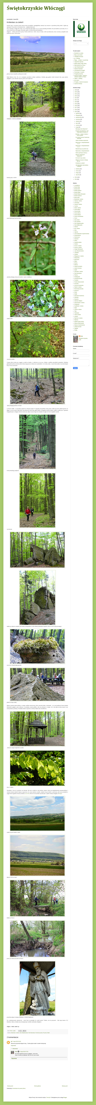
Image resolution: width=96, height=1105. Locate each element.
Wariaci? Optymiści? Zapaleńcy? (80, 155)
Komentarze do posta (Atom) (18, 1088)
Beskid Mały (77, 187)
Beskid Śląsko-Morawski (79, 194)
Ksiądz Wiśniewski (78, 249)
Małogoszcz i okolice (79, 256)
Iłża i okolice (77, 228)
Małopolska (77, 257)
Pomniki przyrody (38, 1032)
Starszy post (65, 1086)
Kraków (76, 244)
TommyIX (48, 1097)
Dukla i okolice (77, 207)
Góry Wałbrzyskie (78, 225)
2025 (76, 91)
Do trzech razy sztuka (80, 158)
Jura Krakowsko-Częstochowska (81, 233)
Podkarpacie (77, 276)
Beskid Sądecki (77, 190)
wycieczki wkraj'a (78, 83)
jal (11, 1041)
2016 (76, 109)
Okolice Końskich (78, 266)
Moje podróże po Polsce (79, 65)
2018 (76, 105)
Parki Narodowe (31, 1032)
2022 (76, 97)
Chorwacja (76, 202)
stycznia (78, 174)
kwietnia (78, 168)
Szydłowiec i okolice (78, 306)
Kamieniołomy (77, 235)
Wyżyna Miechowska (79, 323)
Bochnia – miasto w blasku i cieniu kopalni (82, 135)
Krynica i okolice (78, 247)
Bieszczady (77, 197)
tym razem (76, 80)
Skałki (48, 1032)
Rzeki (75, 292)
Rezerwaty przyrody (78, 288)
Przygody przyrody (78, 73)
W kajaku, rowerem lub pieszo (81, 82)
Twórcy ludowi (77, 314)
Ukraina (76, 316)
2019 (76, 103)
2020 (76, 101)
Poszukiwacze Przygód (79, 70)
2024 (76, 93)
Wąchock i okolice (78, 318)
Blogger (65, 1097)
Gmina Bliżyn (77, 209)
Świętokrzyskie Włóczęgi (36, 8)
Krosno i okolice (78, 245)
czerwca (78, 125)
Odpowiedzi (15, 1048)
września (78, 119)
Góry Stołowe (77, 221)
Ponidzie (76, 280)
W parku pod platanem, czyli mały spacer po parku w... (82, 131)
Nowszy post (10, 1086)
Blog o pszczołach (78, 55)
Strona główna (37, 1086)
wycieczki (27, 793)
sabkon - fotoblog (78, 78)
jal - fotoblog (77, 58)
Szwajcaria (76, 304)
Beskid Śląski (77, 192)
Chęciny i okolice (78, 200)
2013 (76, 179)
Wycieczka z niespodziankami (82, 150)
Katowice (76, 238)
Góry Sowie (77, 219)
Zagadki (76, 328)
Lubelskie (76, 252)
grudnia (78, 113)
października (79, 117)
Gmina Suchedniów (78, 216)
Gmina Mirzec (77, 213)
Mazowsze (76, 259)
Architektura (77, 185)
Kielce (75, 240)
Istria (75, 230)
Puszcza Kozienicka (78, 285)
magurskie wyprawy (78, 61)
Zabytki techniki (77, 326)
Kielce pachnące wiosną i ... (82, 152)
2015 (76, 111)
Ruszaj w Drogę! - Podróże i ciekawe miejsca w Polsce (80, 76)
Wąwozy (76, 319)
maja (77, 127)
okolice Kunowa (77, 268)
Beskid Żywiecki (78, 195)
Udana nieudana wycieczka (82, 140)
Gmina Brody (77, 211)
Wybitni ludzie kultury (79, 321)
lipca (77, 123)
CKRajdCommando (78, 56)
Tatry (75, 311)
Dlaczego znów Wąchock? (82, 129)
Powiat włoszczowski (79, 282)
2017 (76, 107)
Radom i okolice (78, 287)
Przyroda (45, 1032)
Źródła (75, 330)
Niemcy (76, 264)
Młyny (75, 261)
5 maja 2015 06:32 (16, 1041)
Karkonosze (77, 237)
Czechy (76, 206)
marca (77, 170)
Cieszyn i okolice (78, 204)
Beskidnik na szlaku (78, 53)
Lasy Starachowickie (79, 251)
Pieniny (76, 275)
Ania (16, 1051)
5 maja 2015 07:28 (24, 1051)
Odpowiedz (13, 1045)
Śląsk (75, 307)
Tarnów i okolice (78, 309)
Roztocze (76, 290)
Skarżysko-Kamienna (79, 295)
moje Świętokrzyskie (79, 67)
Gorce (75, 218)
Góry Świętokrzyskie (24, 1032)
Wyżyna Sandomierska (79, 325)
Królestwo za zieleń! (80, 163)
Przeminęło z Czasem (79, 72)
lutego (60, 793)
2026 (76, 90)
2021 (76, 99)
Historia (76, 226)
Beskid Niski (77, 188)
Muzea (75, 263)
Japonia (76, 232)
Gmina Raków (77, 214)
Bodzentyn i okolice (15, 1032)
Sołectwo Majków (78, 300)
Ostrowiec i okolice (78, 271)
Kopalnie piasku (78, 242)
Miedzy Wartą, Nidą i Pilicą (80, 63)
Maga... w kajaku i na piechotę (81, 60)
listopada (78, 115)
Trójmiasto (76, 313)
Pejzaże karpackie (78, 68)
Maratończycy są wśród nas (82, 148)
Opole (75, 269)
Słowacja (76, 297)
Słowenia (76, 299)
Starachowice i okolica (79, 302)
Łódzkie (76, 254)
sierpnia (78, 121)
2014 (76, 177)
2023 (76, 95)
